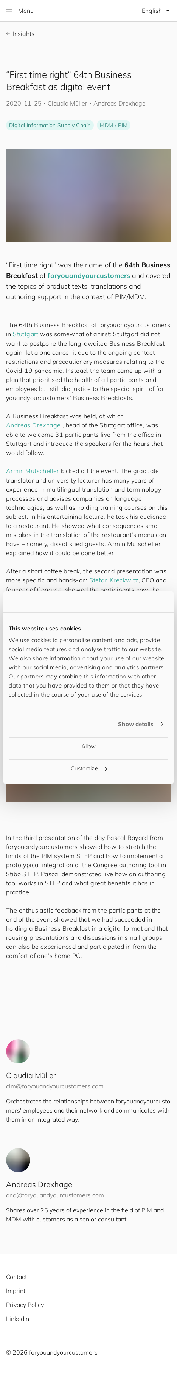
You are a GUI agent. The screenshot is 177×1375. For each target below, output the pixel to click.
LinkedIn (17, 1318)
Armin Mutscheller (32, 471)
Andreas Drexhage (33, 425)
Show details (136, 724)
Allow (88, 746)
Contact (16, 1276)
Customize (89, 768)
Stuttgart (26, 334)
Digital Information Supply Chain (50, 125)
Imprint (15, 1290)
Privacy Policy (25, 1304)
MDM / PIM (113, 125)
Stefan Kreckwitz (113, 580)
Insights (20, 33)
